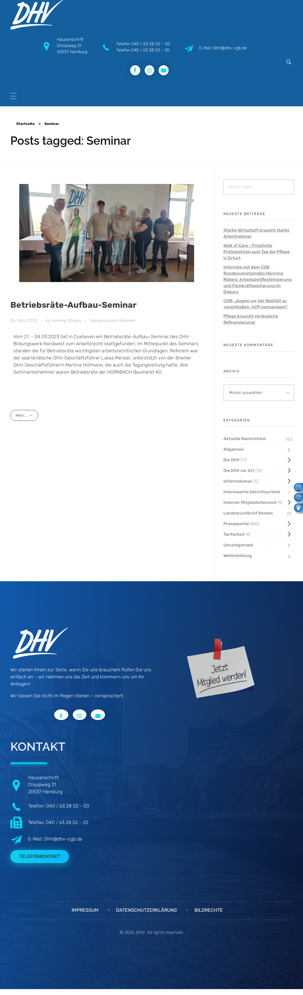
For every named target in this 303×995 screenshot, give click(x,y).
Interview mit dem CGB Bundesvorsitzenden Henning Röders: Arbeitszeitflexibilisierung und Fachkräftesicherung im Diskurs (257, 279)
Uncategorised (238, 545)
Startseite (25, 124)
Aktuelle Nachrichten (244, 438)
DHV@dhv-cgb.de (63, 839)
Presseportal (236, 523)
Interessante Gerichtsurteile (251, 491)
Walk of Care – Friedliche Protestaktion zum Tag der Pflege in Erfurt (256, 251)
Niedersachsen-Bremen (113, 320)
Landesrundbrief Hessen (248, 513)
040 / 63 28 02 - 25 (150, 50)
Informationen (237, 481)
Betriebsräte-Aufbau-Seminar (73, 305)
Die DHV (231, 460)
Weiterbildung (237, 555)
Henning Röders (66, 320)
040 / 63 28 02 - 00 (150, 43)
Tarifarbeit (234, 534)
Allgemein (233, 449)
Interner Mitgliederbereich (250, 502)
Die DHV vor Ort (238, 470)
